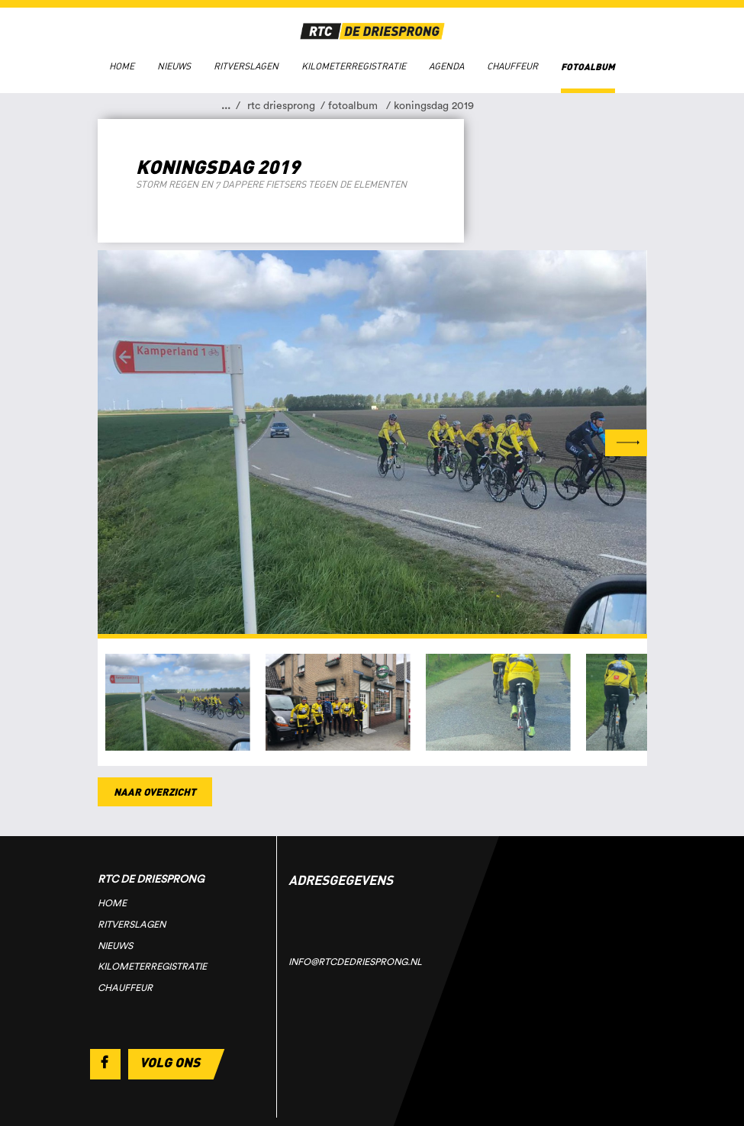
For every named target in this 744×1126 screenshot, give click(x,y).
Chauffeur (512, 66)
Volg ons (170, 1062)
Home (121, 66)
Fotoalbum (588, 66)
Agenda (446, 66)
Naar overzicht (155, 791)
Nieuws (174, 66)
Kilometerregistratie (353, 66)
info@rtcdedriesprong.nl (355, 962)
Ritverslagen (246, 66)
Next (626, 442)
